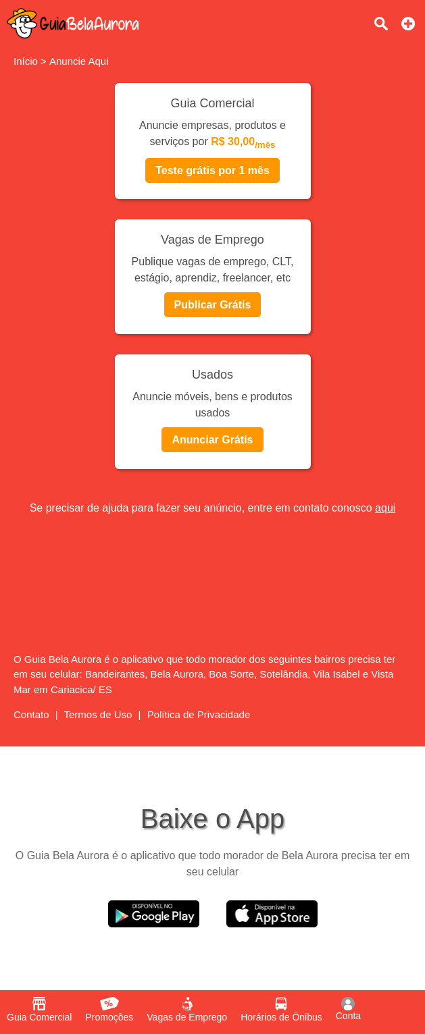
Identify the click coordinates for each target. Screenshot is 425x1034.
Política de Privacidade (199, 714)
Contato (31, 714)
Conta (348, 1009)
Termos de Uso (98, 714)
